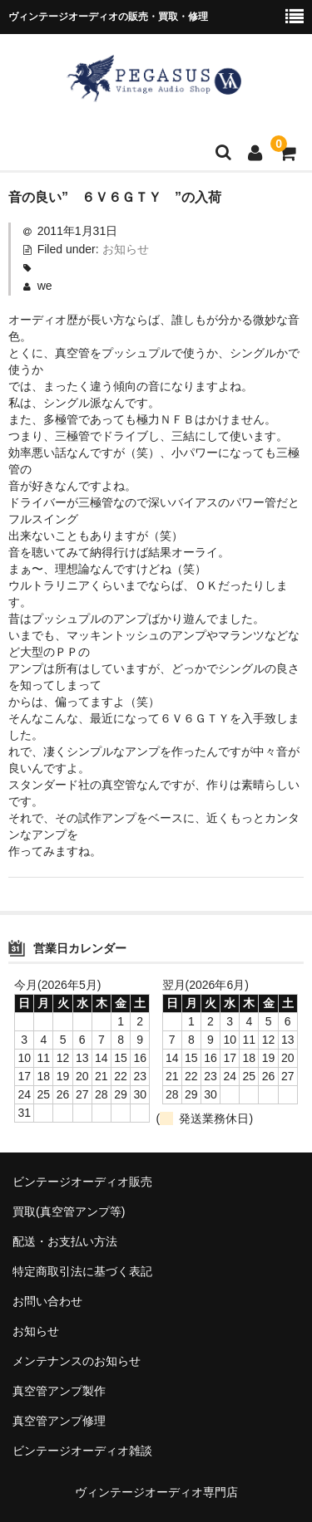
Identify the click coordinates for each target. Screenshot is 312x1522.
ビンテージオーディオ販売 (82, 1181)
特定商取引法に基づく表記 (82, 1271)
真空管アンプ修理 (59, 1420)
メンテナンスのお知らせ (76, 1361)
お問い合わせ (47, 1301)
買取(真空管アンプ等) (68, 1211)
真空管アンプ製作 (59, 1390)
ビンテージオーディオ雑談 (82, 1450)
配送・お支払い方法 (64, 1241)
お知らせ (125, 249)
